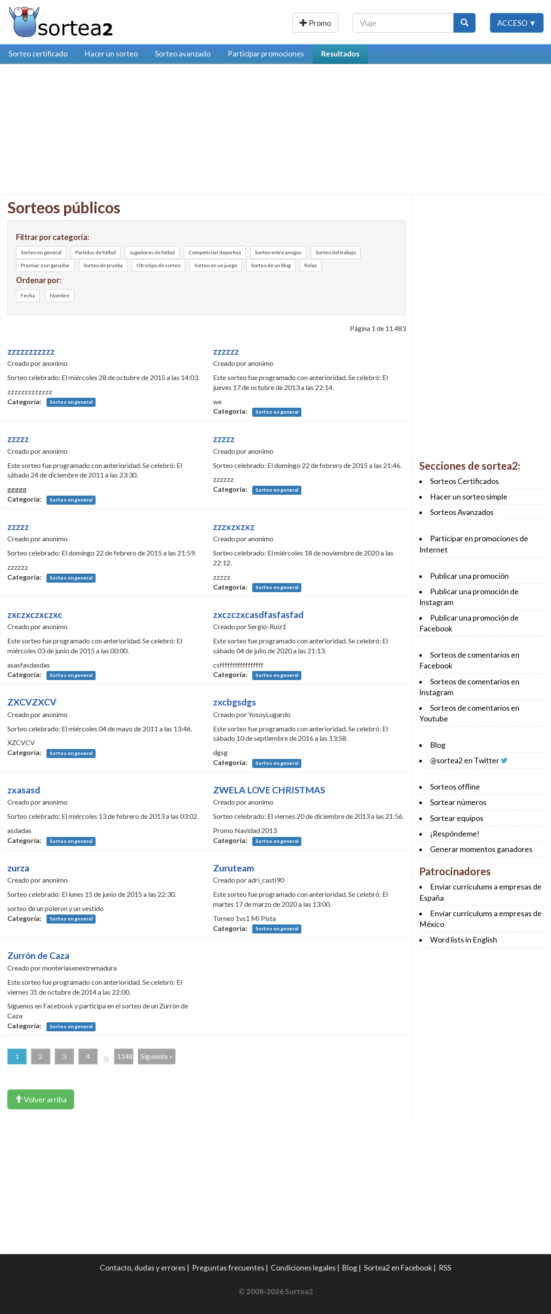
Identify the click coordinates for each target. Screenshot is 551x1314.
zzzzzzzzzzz (31, 351)
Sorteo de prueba (103, 265)
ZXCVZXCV (31, 702)
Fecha (28, 295)
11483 (125, 1056)
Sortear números (458, 802)
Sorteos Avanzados (462, 512)
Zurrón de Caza (38, 955)
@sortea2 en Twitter (464, 760)
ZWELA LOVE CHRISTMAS (269, 790)
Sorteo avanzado (182, 53)
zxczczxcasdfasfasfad (258, 614)
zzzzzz (226, 351)
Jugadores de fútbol (152, 252)
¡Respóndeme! (455, 833)
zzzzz (18, 438)
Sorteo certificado (38, 53)
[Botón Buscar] (464, 23)
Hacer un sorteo (111, 53)
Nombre (59, 295)
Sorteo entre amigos (278, 252)
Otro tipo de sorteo (158, 265)
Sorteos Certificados (464, 481)
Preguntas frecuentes (228, 1267)
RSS (445, 1267)
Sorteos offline (455, 786)
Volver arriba (41, 1099)
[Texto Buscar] (403, 23)
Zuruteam (233, 868)
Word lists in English (463, 939)
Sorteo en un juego (215, 265)
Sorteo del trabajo (336, 252)
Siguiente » (157, 1056)
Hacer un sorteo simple (469, 496)
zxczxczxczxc (34, 614)
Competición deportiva (215, 252)
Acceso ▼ (516, 23)
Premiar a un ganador (45, 265)
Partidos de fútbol (95, 252)
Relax (310, 265)
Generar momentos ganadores (481, 849)
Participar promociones (266, 53)
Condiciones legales (303, 1267)
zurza (18, 868)
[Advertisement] (79, 131)
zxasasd (23, 790)
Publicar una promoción (291, 23)
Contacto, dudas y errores (143, 1267)
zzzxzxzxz (233, 526)
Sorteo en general (41, 252)
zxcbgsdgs (234, 702)
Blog (438, 744)
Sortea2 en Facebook (398, 1267)
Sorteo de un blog (271, 265)
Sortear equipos (456, 818)
